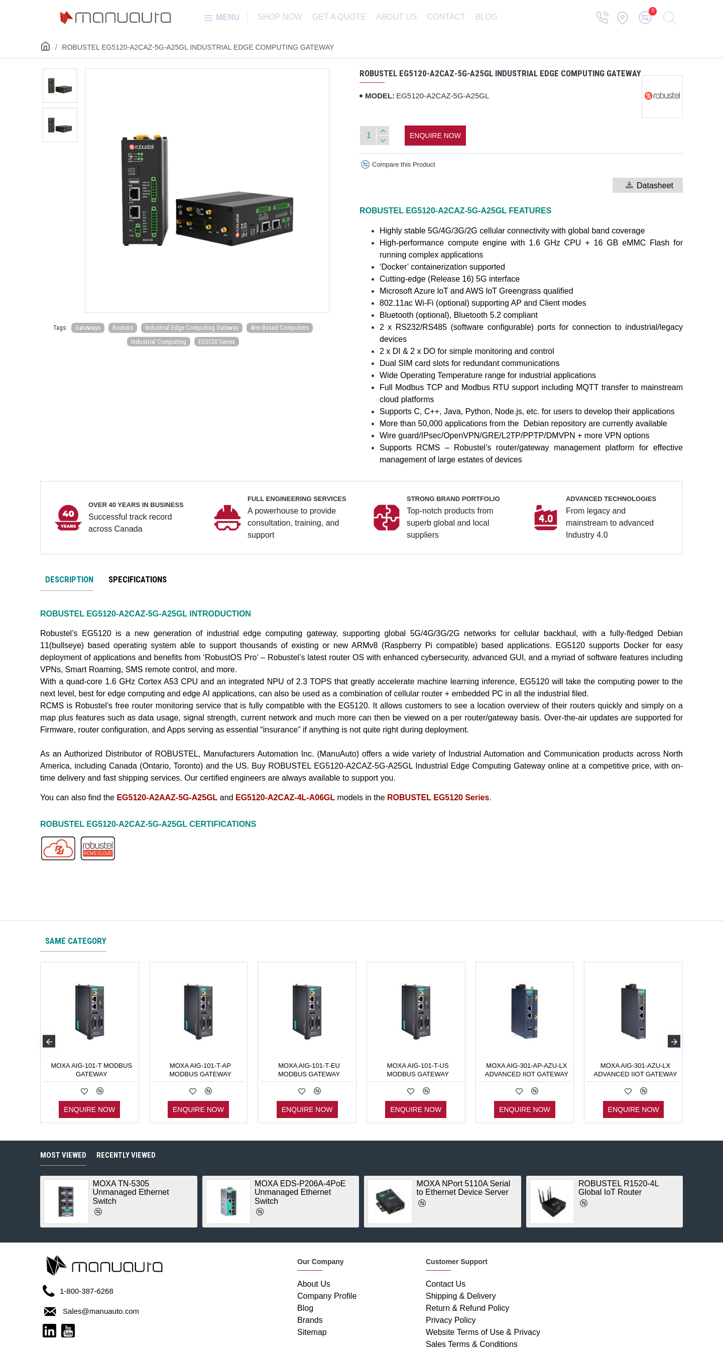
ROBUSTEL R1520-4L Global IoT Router (618, 1188)
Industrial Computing (158, 341)
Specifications (137, 579)
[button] (49, 1041)
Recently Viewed (126, 1155)
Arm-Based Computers (280, 327)
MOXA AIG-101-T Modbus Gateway (91, 1070)
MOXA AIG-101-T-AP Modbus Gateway (200, 1070)
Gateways (87, 327)
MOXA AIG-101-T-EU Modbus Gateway (309, 1070)
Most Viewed (63, 1155)
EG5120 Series (216, 341)
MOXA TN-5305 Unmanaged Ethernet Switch (131, 1192)
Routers (122, 327)
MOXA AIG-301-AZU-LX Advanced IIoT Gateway (635, 1070)
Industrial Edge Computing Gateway (191, 327)
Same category (75, 941)
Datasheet (649, 185)
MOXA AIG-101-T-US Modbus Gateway (418, 1070)
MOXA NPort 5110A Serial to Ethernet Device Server (464, 1188)
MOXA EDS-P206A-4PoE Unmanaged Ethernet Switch (300, 1192)
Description (69, 579)
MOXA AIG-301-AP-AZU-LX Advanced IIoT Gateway (526, 1070)
